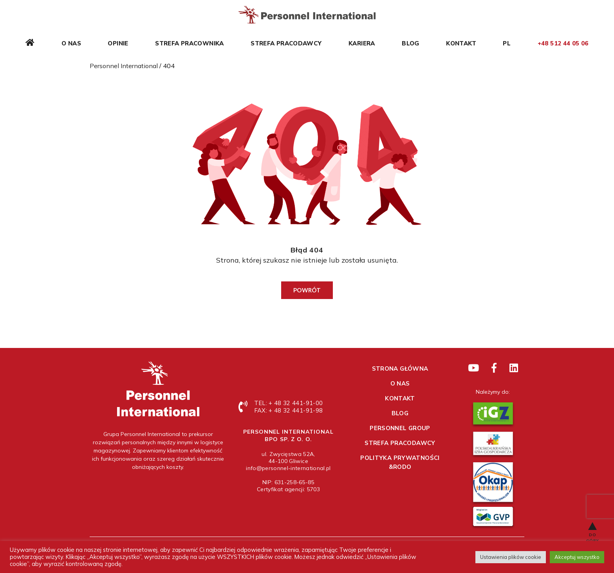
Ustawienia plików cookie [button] (510, 557)
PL (507, 43)
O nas (71, 43)
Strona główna (400, 368)
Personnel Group (400, 428)
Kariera (362, 43)
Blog (410, 43)
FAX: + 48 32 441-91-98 (288, 410)
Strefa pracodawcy (286, 43)
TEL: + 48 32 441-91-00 (288, 403)
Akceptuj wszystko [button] (577, 557)
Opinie (118, 43)
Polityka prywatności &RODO (400, 462)
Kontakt (461, 43)
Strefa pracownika (189, 43)
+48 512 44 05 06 (563, 43)
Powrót (307, 290)
